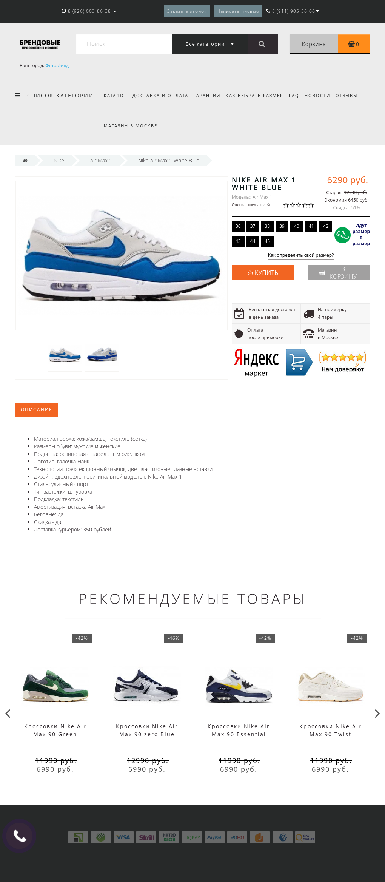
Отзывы (353, 95)
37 (253, 226)
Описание (36, 409)
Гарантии (209, 95)
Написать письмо (238, 11)
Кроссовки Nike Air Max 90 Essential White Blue (239, 734)
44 (253, 241)
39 (282, 226)
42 (325, 226)
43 (238, 241)
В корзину (338, 272)
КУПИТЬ (266, 272)
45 (267, 241)
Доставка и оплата (161, 95)
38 (267, 226)
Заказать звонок (187, 11)
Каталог (115, 95)
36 (238, 226)
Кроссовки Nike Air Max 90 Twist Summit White (330, 734)
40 (296, 226)
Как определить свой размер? (301, 255)
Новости (323, 95)
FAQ (298, 95)
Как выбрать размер (258, 95)
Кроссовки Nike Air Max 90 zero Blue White (147, 734)
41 (311, 226)
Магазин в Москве (130, 125)
